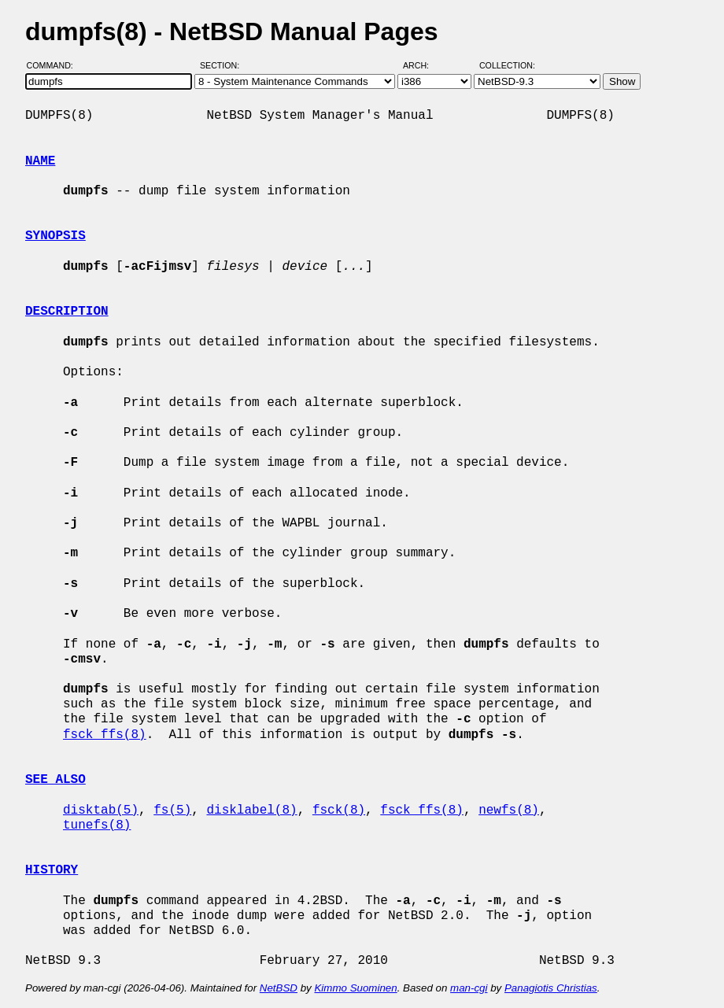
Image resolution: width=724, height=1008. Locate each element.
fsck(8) (338, 810)
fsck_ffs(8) (104, 735)
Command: (55, 65)
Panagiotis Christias (550, 988)
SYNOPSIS (55, 236)
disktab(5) (101, 810)
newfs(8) (508, 810)
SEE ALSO (55, 779)
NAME (40, 161)
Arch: (423, 65)
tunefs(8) (97, 825)
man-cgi (468, 988)
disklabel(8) (251, 810)
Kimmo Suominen (355, 988)
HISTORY (51, 870)
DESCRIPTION (67, 311)
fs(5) (172, 810)
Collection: (507, 65)
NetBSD (278, 988)
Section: (223, 65)
